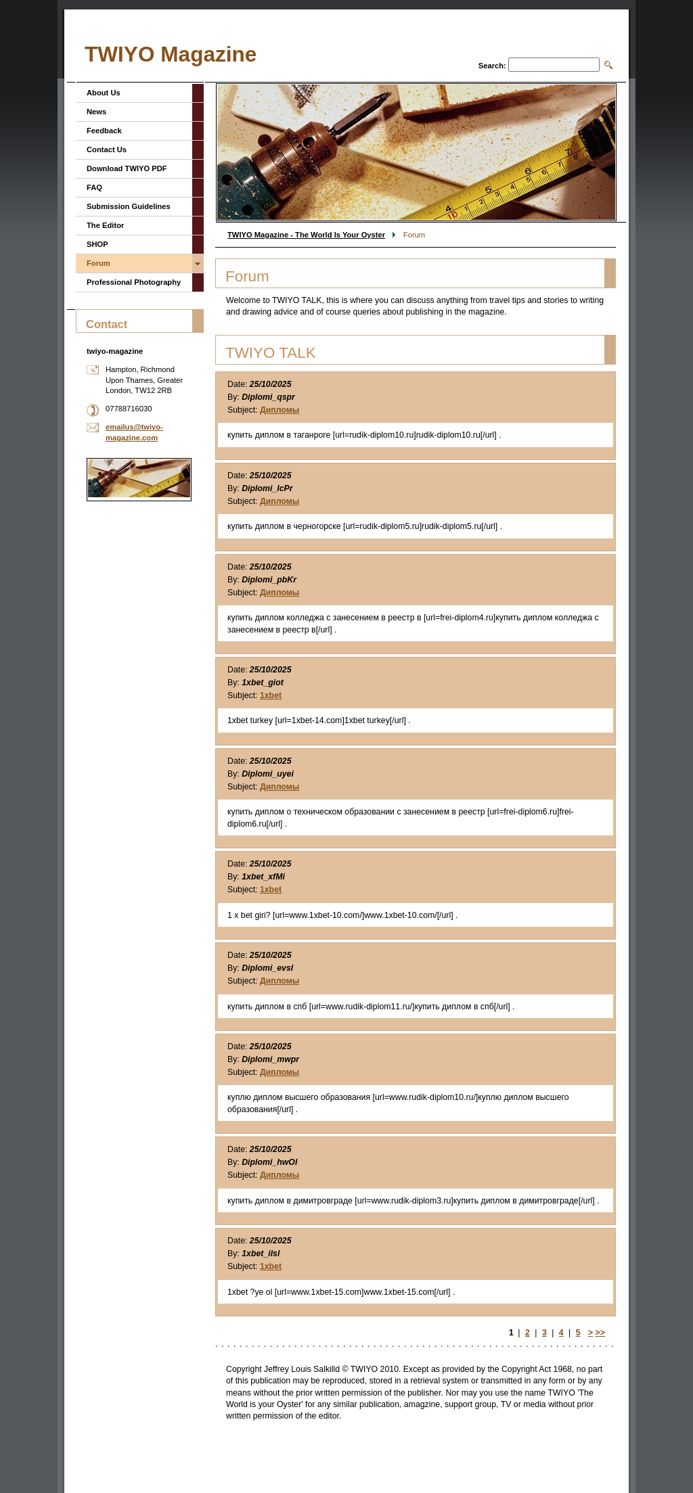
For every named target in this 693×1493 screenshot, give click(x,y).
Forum (98, 263)
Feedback (104, 131)
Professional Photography (134, 282)
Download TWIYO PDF (127, 168)
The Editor (105, 225)
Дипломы (279, 410)
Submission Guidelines (129, 206)
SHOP (97, 244)
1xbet (271, 695)
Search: (492, 66)
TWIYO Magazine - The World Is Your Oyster (306, 235)
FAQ (94, 187)
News (96, 112)
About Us (103, 93)
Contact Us (107, 149)
